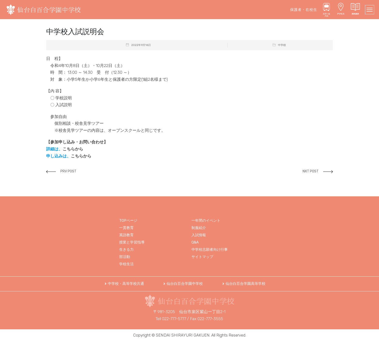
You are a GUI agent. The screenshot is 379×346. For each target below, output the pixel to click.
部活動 (124, 257)
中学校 (282, 45)
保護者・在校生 (303, 9)
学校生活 (126, 264)
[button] (124, 284)
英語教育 (126, 235)
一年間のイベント (205, 220)
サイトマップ (202, 257)
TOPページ (128, 220)
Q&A (195, 242)
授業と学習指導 (132, 242)
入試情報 (198, 235)
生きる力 (126, 249)
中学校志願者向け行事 (209, 249)
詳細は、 (54, 149)
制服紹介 (198, 228)
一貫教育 (126, 228)
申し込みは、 (58, 156)
